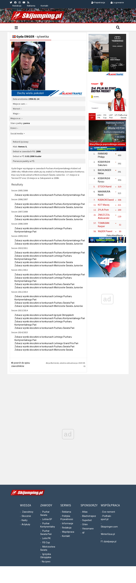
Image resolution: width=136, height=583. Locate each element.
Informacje (67, 523)
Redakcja (16, 6)
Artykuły (26, 524)
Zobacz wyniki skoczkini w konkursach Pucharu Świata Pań (44, 284)
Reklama (31, 6)
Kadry (24, 520)
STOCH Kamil (104, 186)
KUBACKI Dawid (106, 200)
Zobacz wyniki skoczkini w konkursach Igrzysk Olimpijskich (44, 315)
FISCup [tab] (105, 116)
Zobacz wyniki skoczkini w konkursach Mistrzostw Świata (44, 262)
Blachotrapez (89, 516)
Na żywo (46, 561)
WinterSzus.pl (108, 534)
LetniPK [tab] (99, 116)
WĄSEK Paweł (105, 231)
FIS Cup (46, 542)
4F (83, 533)
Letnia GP (47, 519)
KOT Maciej (103, 205)
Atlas (85, 512)
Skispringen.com (109, 526)
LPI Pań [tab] (117, 115)
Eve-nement (108, 512)
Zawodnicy (27, 512)
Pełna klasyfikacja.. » (116, 235)
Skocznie (26, 516)
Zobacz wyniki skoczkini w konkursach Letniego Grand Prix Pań (46, 343)
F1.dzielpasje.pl (108, 541)
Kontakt (44, 6)
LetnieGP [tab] (92, 116)
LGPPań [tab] (111, 116)
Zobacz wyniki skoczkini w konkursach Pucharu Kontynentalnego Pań (50, 195)
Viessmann (88, 528)
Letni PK (46, 538)
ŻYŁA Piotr (103, 210)
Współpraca (68, 532)
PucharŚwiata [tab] (123, 116)
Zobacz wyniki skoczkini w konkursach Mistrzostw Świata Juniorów (49, 207)
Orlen (85, 524)
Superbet (87, 520)
